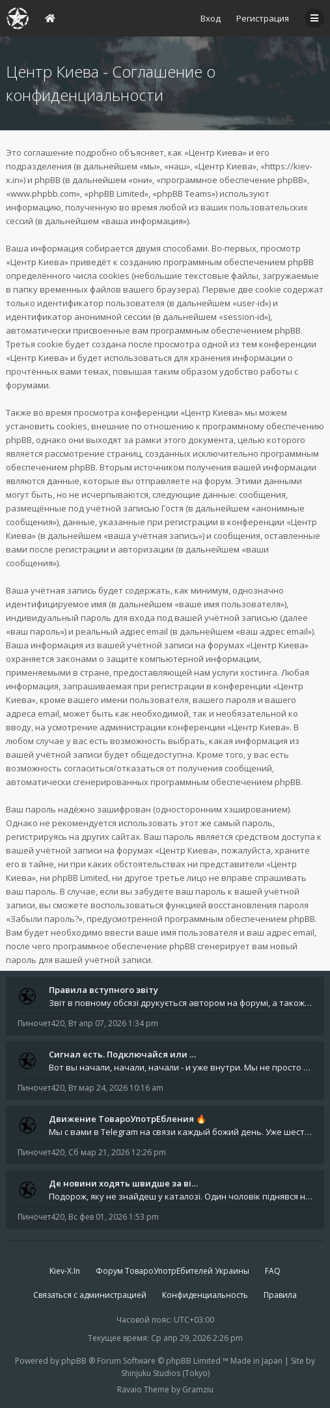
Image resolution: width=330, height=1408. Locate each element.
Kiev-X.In (64, 1270)
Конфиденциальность (205, 1294)
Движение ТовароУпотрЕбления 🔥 (127, 1119)
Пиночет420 (41, 1023)
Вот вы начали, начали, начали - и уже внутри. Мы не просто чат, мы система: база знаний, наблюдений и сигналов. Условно (180, 1067)
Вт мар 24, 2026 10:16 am (115, 1087)
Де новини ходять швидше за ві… (123, 1183)
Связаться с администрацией (89, 1294)
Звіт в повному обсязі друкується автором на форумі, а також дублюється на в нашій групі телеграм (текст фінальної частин (180, 1003)
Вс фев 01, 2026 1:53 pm (113, 1216)
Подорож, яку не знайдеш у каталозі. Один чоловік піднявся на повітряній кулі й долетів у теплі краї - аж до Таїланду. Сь (180, 1196)
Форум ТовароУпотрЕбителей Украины (172, 1270)
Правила (280, 1294)
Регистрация (262, 18)
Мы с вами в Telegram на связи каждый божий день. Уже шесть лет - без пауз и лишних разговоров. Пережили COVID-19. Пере (180, 1132)
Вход (210, 18)
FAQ (273, 1270)
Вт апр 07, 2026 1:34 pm (113, 1023)
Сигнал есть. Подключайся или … (122, 1054)
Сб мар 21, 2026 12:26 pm (117, 1152)
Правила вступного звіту (103, 990)
